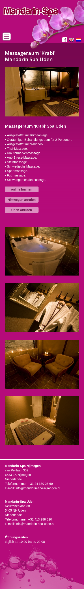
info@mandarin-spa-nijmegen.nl (37, 488)
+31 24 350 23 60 (40, 483)
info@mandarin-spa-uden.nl (34, 524)
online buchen (21, 189)
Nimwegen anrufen (22, 199)
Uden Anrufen (21, 210)
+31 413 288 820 (40, 519)
